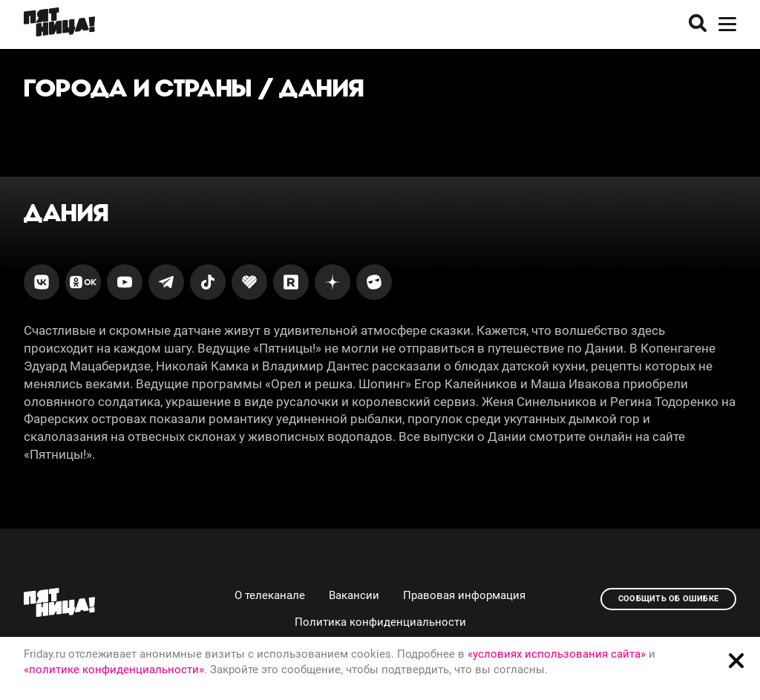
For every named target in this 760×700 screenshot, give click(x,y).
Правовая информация (464, 595)
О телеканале (270, 595)
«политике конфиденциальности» (114, 669)
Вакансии (354, 595)
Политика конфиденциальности (380, 622)
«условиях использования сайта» (557, 654)
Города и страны (138, 87)
